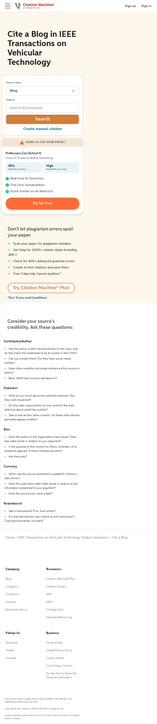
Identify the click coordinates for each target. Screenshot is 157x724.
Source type (13, 82)
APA (48, 594)
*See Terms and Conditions (27, 297)
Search (10, 100)
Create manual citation (42, 129)
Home (10, 537)
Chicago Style (54, 609)
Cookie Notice (55, 658)
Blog (8, 579)
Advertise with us (16, 609)
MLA (49, 602)
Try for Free (42, 203)
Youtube (11, 658)
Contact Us (12, 594)
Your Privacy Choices (59, 666)
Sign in (146, 6)
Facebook (12, 643)
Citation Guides (56, 586)
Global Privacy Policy (59, 650)
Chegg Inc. (12, 586)
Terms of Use (54, 643)
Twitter (10, 650)
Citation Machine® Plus (60, 579)
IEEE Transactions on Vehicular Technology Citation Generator (63, 537)
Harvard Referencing (59, 617)
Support (11, 602)
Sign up (130, 6)
